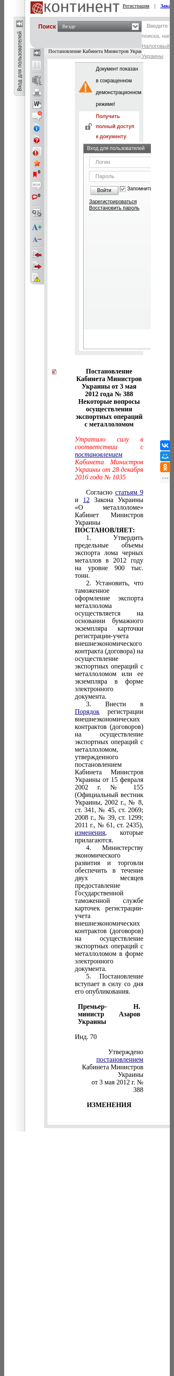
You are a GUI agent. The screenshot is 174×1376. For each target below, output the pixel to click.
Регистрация (136, 6)
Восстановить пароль (114, 208)
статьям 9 (129, 492)
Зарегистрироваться (113, 202)
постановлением (98, 454)
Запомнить (140, 189)
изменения (90, 832)
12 (86, 499)
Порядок (87, 711)
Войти (104, 190)
